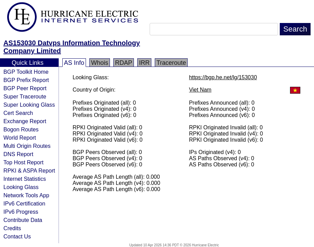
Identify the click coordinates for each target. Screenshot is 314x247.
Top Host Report (23, 162)
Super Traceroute (24, 96)
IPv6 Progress (20, 212)
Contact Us (17, 236)
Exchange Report (24, 121)
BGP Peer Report (25, 88)
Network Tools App (26, 195)
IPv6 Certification (24, 203)
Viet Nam (200, 90)
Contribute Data (22, 220)
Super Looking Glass (29, 105)
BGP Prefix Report (26, 80)
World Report (19, 137)
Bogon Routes (21, 129)
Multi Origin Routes (27, 146)
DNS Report (18, 154)
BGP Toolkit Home (26, 72)
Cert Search (18, 113)
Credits (12, 228)
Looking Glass (21, 187)
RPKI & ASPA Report (29, 170)
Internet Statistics (24, 179)
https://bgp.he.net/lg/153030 (223, 77)
